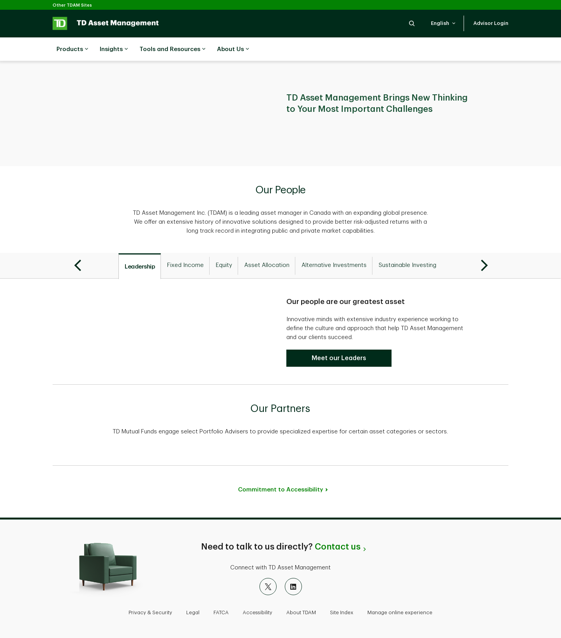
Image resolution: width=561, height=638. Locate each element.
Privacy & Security (150, 612)
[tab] (139, 266)
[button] (411, 23)
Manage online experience (399, 612)
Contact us (337, 547)
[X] (268, 586)
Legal (192, 612)
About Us (233, 49)
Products (72, 49)
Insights (114, 49)
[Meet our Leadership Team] (339, 358)
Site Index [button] (341, 612)
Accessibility (257, 612)
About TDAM (301, 612)
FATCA (221, 612)
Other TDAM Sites (72, 5)
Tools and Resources (172, 49)
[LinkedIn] (293, 586)
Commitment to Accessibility (280, 490)
